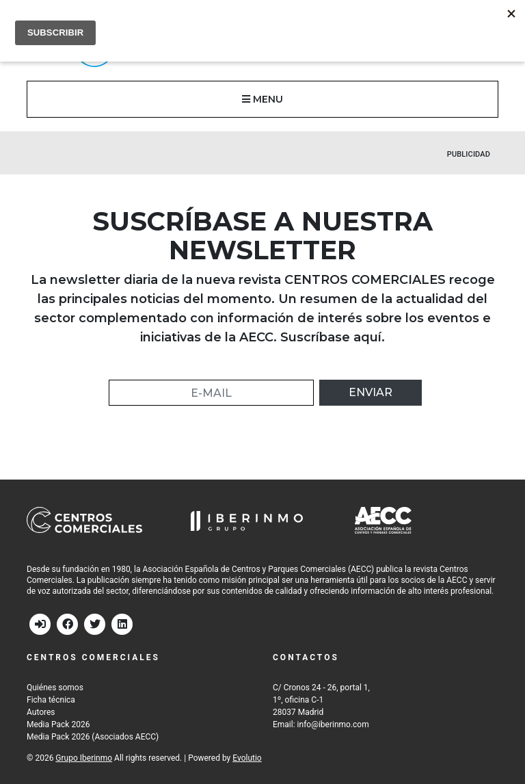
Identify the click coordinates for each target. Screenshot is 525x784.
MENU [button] (262, 99)
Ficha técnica (51, 700)
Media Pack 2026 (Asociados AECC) (93, 737)
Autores (41, 712)
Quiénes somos (55, 687)
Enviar (370, 392)
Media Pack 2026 (58, 724)
